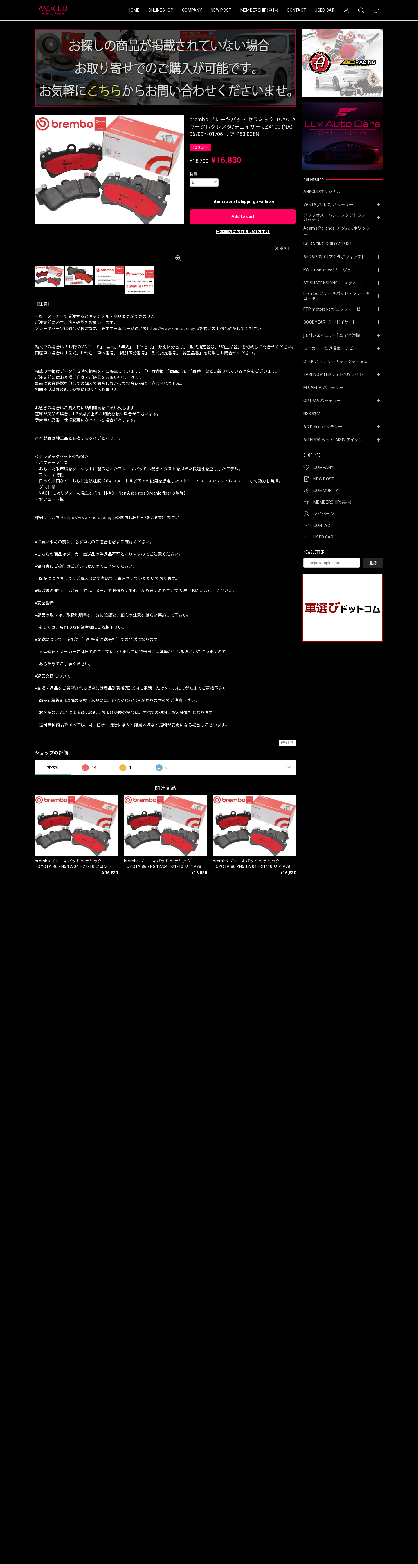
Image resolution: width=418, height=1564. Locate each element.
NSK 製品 (311, 413)
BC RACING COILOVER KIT (327, 244)
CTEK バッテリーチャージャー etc (335, 361)
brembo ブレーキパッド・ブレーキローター (336, 296)
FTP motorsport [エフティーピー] (334, 309)
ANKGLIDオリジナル (322, 191)
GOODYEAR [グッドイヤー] (328, 322)
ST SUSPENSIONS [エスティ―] (332, 283)
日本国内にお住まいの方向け (243, 231)
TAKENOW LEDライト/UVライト (333, 374)
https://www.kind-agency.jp (173, 328)
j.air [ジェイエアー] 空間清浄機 (331, 335)
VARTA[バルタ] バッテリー (328, 204)
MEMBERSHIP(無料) (259, 10)
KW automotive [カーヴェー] (330, 270)
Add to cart (242, 216)
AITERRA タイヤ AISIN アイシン (333, 439)
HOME (133, 10)
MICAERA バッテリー (323, 387)
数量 (193, 174)
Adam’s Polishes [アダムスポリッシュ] (336, 230)
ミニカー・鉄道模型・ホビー (330, 348)
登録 (373, 563)
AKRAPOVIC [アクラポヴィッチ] (333, 257)
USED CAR (325, 10)
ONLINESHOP (160, 10)
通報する (287, 743)
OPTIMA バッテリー (322, 400)
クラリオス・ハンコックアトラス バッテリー (336, 217)
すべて (53, 767)
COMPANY (192, 10)
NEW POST (221, 10)
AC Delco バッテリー (322, 426)
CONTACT (296, 10)
